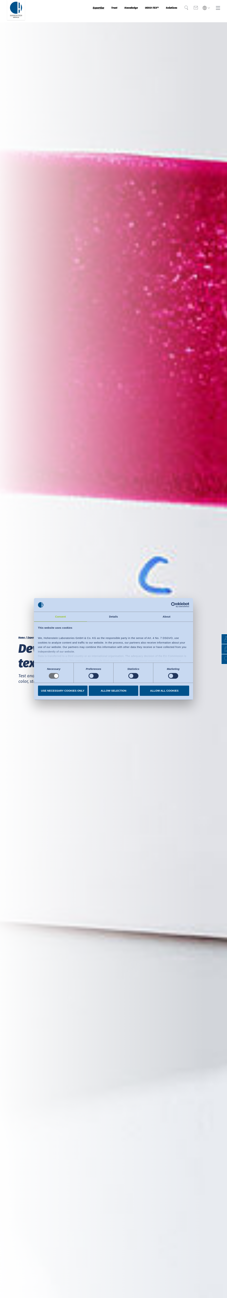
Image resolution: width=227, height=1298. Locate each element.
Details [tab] (113, 616)
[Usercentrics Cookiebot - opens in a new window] (173, 604)
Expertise (76, 11)
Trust (95, 11)
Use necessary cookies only (62, 690)
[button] (221, 659)
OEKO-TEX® (141, 11)
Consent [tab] (60, 616)
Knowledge (115, 11)
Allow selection (113, 690)
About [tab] (166, 616)
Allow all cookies (164, 690)
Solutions (164, 11)
